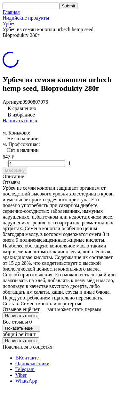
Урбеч (9, 23)
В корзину (15, 170)
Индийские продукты (26, 18)
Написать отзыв (20, 120)
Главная (11, 12)
